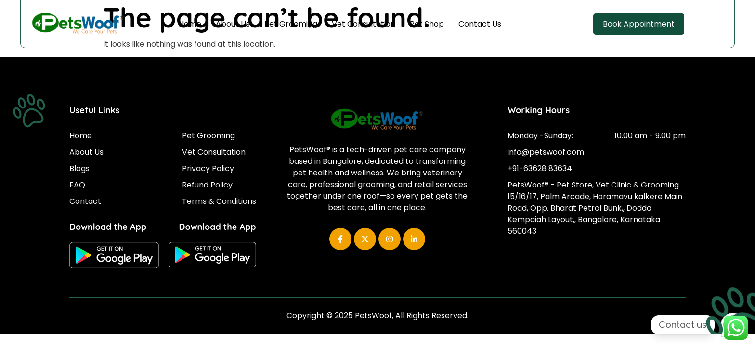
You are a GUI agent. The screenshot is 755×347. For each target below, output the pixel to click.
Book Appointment (639, 23)
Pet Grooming (290, 23)
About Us (233, 23)
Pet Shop (427, 23)
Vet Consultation (363, 23)
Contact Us (479, 23)
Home (190, 23)
